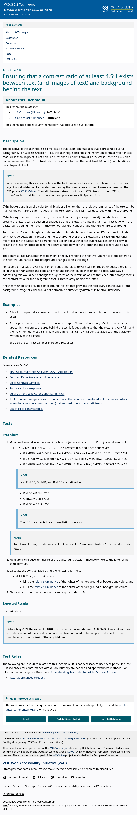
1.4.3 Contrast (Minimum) (28, 112)
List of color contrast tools (26, 409)
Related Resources (16, 48)
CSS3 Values (28, 191)
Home (6, 786)
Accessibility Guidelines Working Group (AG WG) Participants (53, 738)
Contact (17, 786)
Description (12, 37)
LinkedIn (42, 777)
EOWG (71, 751)
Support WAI (45, 786)
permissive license (46, 805)
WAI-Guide (59, 755)
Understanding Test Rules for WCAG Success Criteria (83, 672)
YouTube (80, 777)
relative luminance (46, 581)
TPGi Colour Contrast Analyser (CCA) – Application (41, 372)
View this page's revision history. (60, 732)
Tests (8, 53)
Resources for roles (13, 793)
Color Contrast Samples (25, 383)
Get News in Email (18, 777)
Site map (30, 786)
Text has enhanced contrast (27, 677)
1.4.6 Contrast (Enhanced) (28, 118)
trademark (25, 805)
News (59, 786)
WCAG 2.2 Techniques (19, 4)
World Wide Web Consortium (39, 801)
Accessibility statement (78, 786)
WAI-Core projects (60, 748)
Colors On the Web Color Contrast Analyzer (37, 394)
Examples (11, 43)
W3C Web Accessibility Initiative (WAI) (35, 763)
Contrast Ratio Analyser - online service (34, 377)
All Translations (102, 786)
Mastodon (61, 777)
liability (14, 805)
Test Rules (11, 59)
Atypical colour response (25, 388)
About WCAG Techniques (17, 14)
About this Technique (17, 32)
